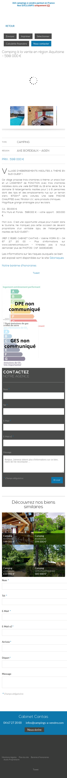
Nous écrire (34, 729)
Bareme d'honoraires (40, 757)
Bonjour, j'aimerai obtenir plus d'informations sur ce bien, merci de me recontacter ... (33, 464)
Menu (61, 12)
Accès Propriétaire (11, 759)
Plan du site (24, 757)
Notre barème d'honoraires (19, 265)
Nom (6, 389)
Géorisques (57, 258)
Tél (5, 405)
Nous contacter (41, 43)
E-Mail (7, 421)
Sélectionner (43, 36)
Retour (10, 26)
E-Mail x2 (8, 436)
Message (7, 452)
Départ (6, 658)
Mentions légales (9, 757)
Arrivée (6, 642)
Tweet (36, 273)
